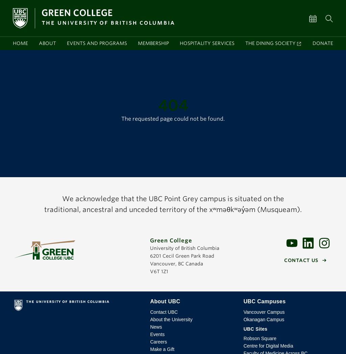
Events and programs (97, 43)
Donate (323, 43)
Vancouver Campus (264, 312)
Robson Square (260, 338)
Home (20, 43)
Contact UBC (164, 312)
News (156, 327)
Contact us (301, 260)
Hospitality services (207, 43)
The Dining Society (270, 43)
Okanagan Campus (264, 319)
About (47, 43)
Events (157, 334)
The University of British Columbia (78, 306)
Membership (153, 43)
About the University (171, 319)
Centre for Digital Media (268, 346)
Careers (158, 342)
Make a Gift (162, 349)
